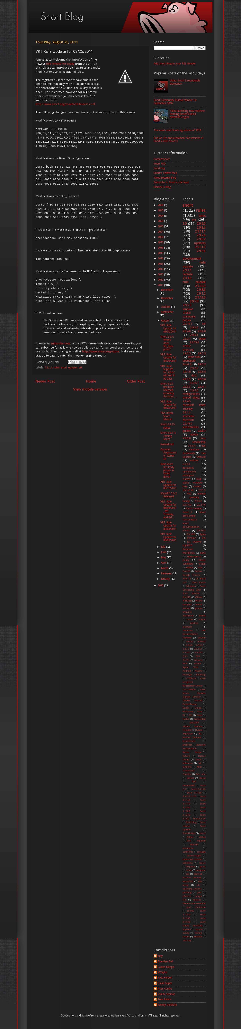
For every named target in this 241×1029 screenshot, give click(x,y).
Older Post (136, 381)
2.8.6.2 (199, 645)
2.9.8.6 (201, 289)
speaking (194, 497)
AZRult (197, 663)
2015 (161, 263)
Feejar (199, 715)
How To (187, 579)
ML (200, 763)
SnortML (187, 597)
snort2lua (197, 925)
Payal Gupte (165, 983)
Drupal (198, 708)
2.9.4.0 (187, 331)
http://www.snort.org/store (100, 351)
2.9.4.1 (202, 386)
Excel (199, 711)
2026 (161, 205)
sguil (188, 907)
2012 (161, 279)
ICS (204, 538)
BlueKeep (201, 674)
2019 (161, 242)
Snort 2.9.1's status (167, 426)
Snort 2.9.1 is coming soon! (168, 436)
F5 (184, 715)
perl (199, 892)
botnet (198, 604)
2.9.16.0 (187, 423)
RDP (194, 781)
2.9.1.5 (202, 490)
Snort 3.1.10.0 (198, 789)
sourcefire (188, 416)
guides (187, 430)
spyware (187, 929)
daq (203, 445)
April (164, 562)
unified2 (201, 641)
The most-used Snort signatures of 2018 (177, 130)
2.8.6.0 (189, 645)
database (194, 449)
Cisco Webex (189, 689)
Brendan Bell (165, 961)
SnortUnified (189, 833)
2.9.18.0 (190, 534)
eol (204, 323)
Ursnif (203, 833)
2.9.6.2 (201, 239)
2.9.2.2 (202, 364)
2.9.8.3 (201, 227)
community (189, 316)
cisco (203, 438)
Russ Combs (165, 988)
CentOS (186, 571)
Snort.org (159, 168)
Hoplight (187, 730)
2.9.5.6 (201, 251)
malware (197, 482)
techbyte (187, 638)
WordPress (189, 553)
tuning (186, 501)
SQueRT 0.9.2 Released (168, 495)
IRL (200, 733)
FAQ (189, 493)
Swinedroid (167, 444)
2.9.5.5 (202, 371)
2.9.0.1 (186, 530)
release (188, 274)
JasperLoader (189, 741)
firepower (190, 866)
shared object (191, 397)
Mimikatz (187, 767)
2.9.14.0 (187, 504)
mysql (186, 885)
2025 (161, 210)
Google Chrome (192, 575)
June (164, 552)
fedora (202, 863)
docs (194, 375)
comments (188, 852)
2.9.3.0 (194, 327)
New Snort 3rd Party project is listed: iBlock (167, 470)
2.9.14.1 (187, 323)
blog (198, 479)
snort (64, 367)
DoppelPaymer (190, 704)
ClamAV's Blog (162, 187)
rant (185, 899)
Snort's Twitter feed (165, 172)
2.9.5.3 (187, 386)
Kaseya (198, 752)
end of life (188, 490)
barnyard (187, 604)
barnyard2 (188, 468)
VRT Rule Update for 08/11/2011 (168, 485)
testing (198, 933)
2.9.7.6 (201, 235)
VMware (198, 597)
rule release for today (60, 63)
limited (202, 615)
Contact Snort (162, 159)
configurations (191, 393)
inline (189, 870)
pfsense (187, 896)
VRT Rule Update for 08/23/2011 (168, 404)
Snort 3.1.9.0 (199, 818)
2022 (161, 226)
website (194, 460)
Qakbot (190, 778)
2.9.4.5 (187, 401)
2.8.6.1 (202, 430)
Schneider (191, 586)
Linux (198, 759)
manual (201, 493)
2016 (161, 258)
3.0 (185, 223)
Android (187, 671)
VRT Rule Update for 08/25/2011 (168, 357)
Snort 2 (187, 512)
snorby (190, 911)
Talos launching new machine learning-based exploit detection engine (187, 114)
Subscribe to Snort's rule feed (171, 182)
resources (188, 630)
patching (187, 892)
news (203, 553)
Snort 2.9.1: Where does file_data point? (167, 343)
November (167, 298)
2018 (161, 247)
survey (186, 933)
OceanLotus (189, 770)
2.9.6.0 (202, 331)
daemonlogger (194, 855)
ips (187, 874)
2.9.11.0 (200, 247)
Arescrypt (187, 674)
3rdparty (198, 660)
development (192, 258)
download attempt (192, 859)
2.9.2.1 (187, 338)
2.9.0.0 (187, 438)
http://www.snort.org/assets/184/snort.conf (65, 104)
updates (73, 367)
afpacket (194, 844)
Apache (198, 671)
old (198, 885)
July (163, 546)
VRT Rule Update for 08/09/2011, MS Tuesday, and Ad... (168, 509)
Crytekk (186, 700)
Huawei (198, 730)
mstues (187, 320)
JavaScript (187, 745)
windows (188, 309)
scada (202, 338)
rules (56, 367)
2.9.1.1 (187, 412)
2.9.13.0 (200, 297)
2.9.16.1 (201, 530)
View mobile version (90, 389)
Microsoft (188, 419)
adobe (194, 434)
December (167, 289)
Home (91, 381)
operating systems (192, 889)
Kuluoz (186, 756)
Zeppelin (201, 840)
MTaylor (162, 972)
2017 (161, 253)
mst (200, 881)
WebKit (198, 601)
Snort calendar (191, 593)
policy (186, 560)
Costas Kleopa (166, 966)
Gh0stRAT (194, 722)
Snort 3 (187, 364)
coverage (201, 852)
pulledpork (188, 475)
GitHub (186, 726)
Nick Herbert (165, 977)
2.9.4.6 (187, 278)
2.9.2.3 (187, 305)
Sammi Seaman (166, 994)
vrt (80, 367)
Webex (202, 837)
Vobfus (190, 837)
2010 (161, 585)
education (188, 863)
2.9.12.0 (200, 286)
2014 (161, 269)
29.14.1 (186, 660)
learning (198, 874)
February (166, 573)
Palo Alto (201, 774)
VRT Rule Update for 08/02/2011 (168, 537)
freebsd (186, 608)
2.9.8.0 (187, 312)
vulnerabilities (191, 427)
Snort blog (191, 822)
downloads (189, 453)
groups (198, 608)
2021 (161, 231)
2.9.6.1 (194, 334)
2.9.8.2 (187, 346)
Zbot (188, 840)
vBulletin (198, 936)
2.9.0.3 (186, 464)
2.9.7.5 (202, 353)
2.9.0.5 (187, 353)
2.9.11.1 (200, 231)
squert (198, 929)
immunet (187, 612)
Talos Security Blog (165, 177)
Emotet (198, 571)
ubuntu (202, 638)
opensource (189, 471)
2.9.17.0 (201, 504)
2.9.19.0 (198, 652)
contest (197, 486)
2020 (161, 237)
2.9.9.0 (201, 223)
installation (188, 615)
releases (197, 899)
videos (189, 567)
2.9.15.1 (194, 382)
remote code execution (194, 903)
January (166, 578)
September (167, 312)
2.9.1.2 (201, 293)
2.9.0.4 (191, 445)
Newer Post (45, 381)
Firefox (186, 719)
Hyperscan (188, 733)
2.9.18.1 (186, 652)
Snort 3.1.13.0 (189, 796)
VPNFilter (187, 601)
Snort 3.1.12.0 (194, 793)
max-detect (188, 881)
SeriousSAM (189, 785)
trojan (202, 563)
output (202, 619)
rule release (194, 282)
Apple (203, 534)
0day (200, 567)
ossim (190, 619)
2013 (161, 274)
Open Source (199, 582)
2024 (161, 215)
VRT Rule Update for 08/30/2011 (168, 328)
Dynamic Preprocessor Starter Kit (168, 454)
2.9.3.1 (187, 270)
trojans (186, 936)
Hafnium (198, 726)
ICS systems (194, 541)
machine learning (192, 877)
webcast (201, 457)
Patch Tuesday (194, 508)
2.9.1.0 (48, 367)
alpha (186, 482)
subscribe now (60, 343)
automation (188, 848)
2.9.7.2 (194, 368)
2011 (161, 285)
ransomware (190, 519)
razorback (187, 627)
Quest (202, 778)
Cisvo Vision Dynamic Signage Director (194, 693)
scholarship (199, 441)
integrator (201, 870)
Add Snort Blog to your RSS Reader (175, 63)
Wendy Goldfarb (167, 1004)
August (165, 320)
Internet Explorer (192, 737)
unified (189, 641)
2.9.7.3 (187, 379)
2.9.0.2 (198, 501)
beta (185, 486)
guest (203, 866)
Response (188, 549)
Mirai (199, 767)
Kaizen (186, 752)
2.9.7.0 (194, 301)
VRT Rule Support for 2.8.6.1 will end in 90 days (167, 372)
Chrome (191, 538)
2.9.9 (185, 656)
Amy (160, 955)
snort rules (194, 356)
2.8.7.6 (186, 649)
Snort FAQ (160, 163)
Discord (198, 700)
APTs (185, 663)
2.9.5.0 (194, 390)
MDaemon (188, 763)
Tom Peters (164, 999)
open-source (194, 556)
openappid (189, 360)
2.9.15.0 (194, 342)
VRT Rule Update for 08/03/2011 (168, 525)
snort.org (188, 349)
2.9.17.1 (198, 649)
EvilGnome (188, 711)
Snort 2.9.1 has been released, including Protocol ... (168, 390)
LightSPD (187, 545)
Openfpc (187, 774)
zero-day (187, 940)
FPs (190, 715)
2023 (161, 221)
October (166, 306)
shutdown (200, 907)
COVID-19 (191, 678)
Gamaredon (200, 719)
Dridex (186, 708)
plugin (198, 896)
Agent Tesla (190, 667)
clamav (187, 479)
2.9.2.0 (202, 379)
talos (202, 216)
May (164, 557)
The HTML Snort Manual (166, 416)
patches (194, 623)
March (165, 568)
